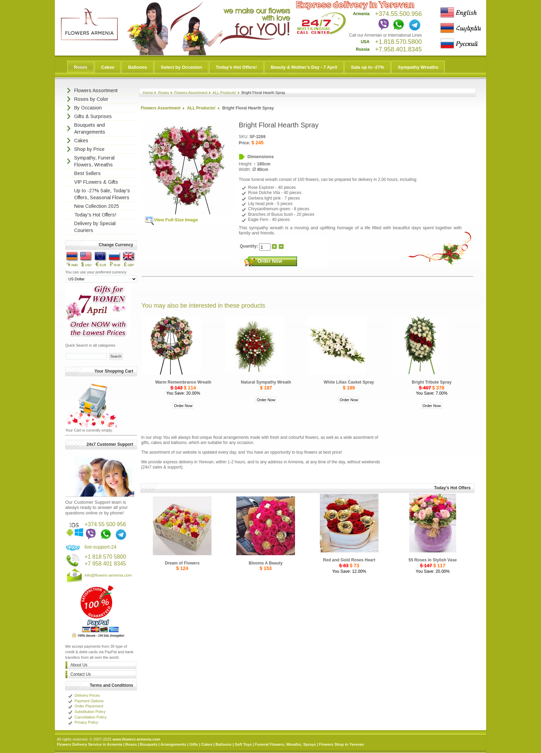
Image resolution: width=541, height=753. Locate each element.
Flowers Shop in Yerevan (341, 744)
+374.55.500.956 (398, 13)
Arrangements (173, 744)
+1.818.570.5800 (398, 41)
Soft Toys (243, 744)
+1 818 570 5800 (105, 557)
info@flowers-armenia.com (108, 575)
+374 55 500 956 (105, 524)
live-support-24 (101, 547)
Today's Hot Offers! (236, 67)
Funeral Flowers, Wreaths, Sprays (285, 744)
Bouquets (149, 744)
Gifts (193, 744)
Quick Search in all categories (90, 345)
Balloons (137, 67)
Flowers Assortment (191, 92)
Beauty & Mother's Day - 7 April (304, 67)
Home (148, 92)
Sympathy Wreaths (418, 67)
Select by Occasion (181, 67)
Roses (80, 67)
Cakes (107, 67)
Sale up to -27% (367, 67)
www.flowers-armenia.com (136, 739)
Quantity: (249, 246)
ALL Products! (224, 92)
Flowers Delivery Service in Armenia (89, 744)
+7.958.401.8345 (398, 49)
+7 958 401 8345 (105, 564)
